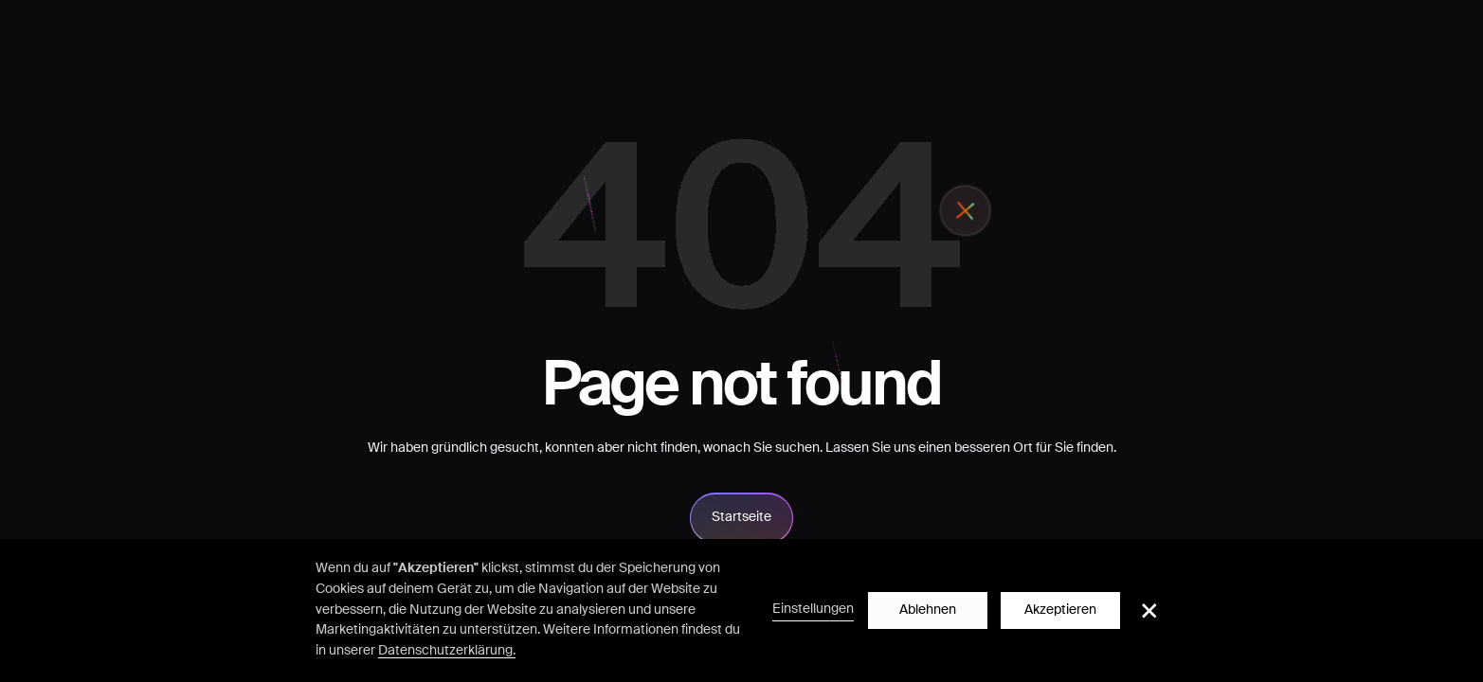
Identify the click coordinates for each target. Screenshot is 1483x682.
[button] (1149, 611)
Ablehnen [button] (927, 610)
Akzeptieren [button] (1060, 610)
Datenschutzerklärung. (446, 650)
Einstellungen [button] (813, 609)
